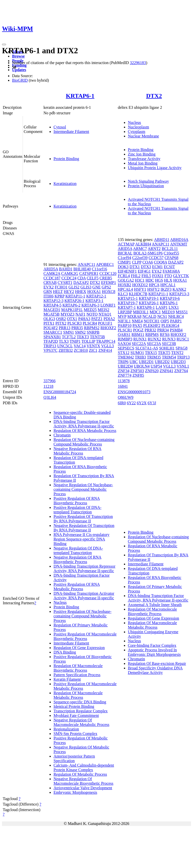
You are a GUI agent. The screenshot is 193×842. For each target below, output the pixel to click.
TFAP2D (50, 341)
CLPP (136, 262)
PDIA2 (109, 319)
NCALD (149, 316)
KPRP (59, 296)
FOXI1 (157, 276)
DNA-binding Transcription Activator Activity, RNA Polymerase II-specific (84, 595)
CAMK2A (51, 273)
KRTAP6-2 (71, 305)
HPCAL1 (167, 285)
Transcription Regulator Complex (81, 711)
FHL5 (146, 276)
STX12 (123, 353)
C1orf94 (124, 258)
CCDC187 (52, 278)
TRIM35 (154, 357)
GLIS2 (73, 287)
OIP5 (165, 321)
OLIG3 (49, 319)
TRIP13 (49, 346)
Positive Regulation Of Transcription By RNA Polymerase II (83, 518)
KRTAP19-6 (170, 298)
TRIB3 (140, 357)
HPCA (154, 285)
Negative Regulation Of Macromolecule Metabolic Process (81, 722)
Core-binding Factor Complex (152, 645)
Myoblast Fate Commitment (76, 715)
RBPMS (152, 334)
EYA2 (157, 271)
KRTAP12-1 (96, 296)
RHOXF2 (108, 328)
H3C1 (139, 280)
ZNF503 (137, 371)
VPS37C (50, 350)
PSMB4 (176, 330)
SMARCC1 (52, 332)
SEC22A (139, 343)
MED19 (168, 312)
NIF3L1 (124, 321)
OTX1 (72, 319)
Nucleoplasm (138, 127)
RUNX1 (140, 339)
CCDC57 (156, 258)
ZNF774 (124, 375)
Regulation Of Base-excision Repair (157, 663)
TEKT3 (83, 337)
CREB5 (106, 278)
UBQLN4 (142, 366)
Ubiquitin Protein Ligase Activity (155, 168)
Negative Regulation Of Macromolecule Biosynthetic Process (83, 781)
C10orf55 (171, 253)
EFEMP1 (108, 282)
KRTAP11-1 (75, 296)
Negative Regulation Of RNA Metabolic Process (78, 451)
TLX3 (64, 341)
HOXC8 (108, 291)
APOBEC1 (105, 264)
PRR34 (163, 330)
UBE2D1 (146, 362)
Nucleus (134, 122)
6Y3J (152, 403)
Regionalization (66, 729)
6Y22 (131, 403)
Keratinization (65, 183)
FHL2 (135, 276)
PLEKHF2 (151, 325)
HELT (58, 291)
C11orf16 (99, 269)
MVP (122, 316)
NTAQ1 (105, 314)
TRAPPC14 (105, 341)
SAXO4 (124, 343)
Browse (18, 56)
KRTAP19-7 (128, 303)
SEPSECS (126, 348)
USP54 (156, 366)
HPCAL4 (125, 289)
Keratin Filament (67, 679)
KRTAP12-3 (53, 301)
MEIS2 (103, 310)
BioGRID (20, 80)
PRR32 (150, 330)
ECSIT (169, 267)
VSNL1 (183, 366)
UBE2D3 (178, 362)
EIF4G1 (144, 271)
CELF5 (93, 278)
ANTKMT (178, 244)
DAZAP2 (81, 282)
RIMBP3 (125, 339)
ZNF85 (138, 375)
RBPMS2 (91, 328)
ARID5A (50, 269)
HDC (150, 280)
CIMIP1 (124, 262)
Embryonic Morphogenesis (75, 792)
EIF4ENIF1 (127, 271)
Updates (19, 70)
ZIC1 (93, 350)
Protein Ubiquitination (146, 186)
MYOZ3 (67, 314)
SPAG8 (181, 348)
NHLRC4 (176, 316)
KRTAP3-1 (94, 301)
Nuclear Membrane (143, 136)
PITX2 (60, 323)
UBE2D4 (125, 366)
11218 (48, 386)
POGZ (138, 330)
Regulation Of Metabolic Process (80, 774)
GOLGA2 (126, 280)
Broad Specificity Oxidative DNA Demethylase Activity (155, 670)
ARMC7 (140, 248)
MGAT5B (51, 314)
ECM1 (157, 267)
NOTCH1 (152, 321)
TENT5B (97, 337)
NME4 (137, 321)
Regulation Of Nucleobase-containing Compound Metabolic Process (84, 441)
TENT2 (177, 353)
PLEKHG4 (170, 325)
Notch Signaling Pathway (148, 181)
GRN (47, 291)
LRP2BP (125, 312)
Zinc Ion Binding (142, 154)
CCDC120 (108, 273)
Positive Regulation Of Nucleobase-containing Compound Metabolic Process (83, 616)
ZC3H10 (81, 350)
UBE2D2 (162, 362)
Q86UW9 (125, 397)
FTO (168, 276)
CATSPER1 (88, 273)
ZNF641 (166, 371)
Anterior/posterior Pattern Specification (74, 758)
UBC (133, 362)
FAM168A (171, 271)
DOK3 (123, 267)
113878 (124, 381)
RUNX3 (168, 339)
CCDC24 (68, 278)
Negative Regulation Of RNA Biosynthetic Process (78, 559)
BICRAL (125, 253)
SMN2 (80, 332)
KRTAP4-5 (52, 305)
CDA (81, 278)
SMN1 (68, 332)
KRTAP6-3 (90, 305)
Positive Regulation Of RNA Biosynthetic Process (77, 500)
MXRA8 (134, 316)
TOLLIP (88, 341)
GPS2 (106, 287)
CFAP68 (171, 258)
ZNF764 (181, 371)
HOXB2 (124, 285)
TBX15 (151, 353)
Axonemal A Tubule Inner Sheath (155, 605)
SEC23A (154, 343)
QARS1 (124, 334)
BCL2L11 (170, 248)
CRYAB (50, 282)
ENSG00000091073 (134, 392)
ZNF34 (123, 371)
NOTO (92, 314)
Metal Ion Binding (143, 163)
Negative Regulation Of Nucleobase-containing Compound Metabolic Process (83, 489)
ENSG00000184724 (59, 392)
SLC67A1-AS (146, 348)
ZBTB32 (66, 350)
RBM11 (137, 334)
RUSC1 (182, 339)
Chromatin (62, 435)
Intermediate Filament (71, 131)
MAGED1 (51, 310)
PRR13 (64, 328)
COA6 (147, 262)
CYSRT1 (65, 282)
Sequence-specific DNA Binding (80, 702)
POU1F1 (105, 323)
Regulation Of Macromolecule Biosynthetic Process (78, 668)
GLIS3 (85, 287)
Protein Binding (66, 159)
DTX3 (146, 267)
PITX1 (49, 323)
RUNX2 (154, 339)
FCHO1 (61, 287)
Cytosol (60, 127)
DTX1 (134, 267)
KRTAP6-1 (80, 95)
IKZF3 (166, 289)
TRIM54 (169, 357)
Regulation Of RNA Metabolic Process (85, 430)
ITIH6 (48, 296)
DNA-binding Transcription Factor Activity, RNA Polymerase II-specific (84, 423)
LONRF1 (108, 305)
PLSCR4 (90, 323)
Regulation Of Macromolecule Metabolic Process (78, 695)
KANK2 (179, 289)
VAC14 (80, 346)
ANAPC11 (86, 264)
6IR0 (122, 403)
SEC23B (169, 343)
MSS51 (182, 312)
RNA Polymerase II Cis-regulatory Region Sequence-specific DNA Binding (82, 539)
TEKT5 (164, 353)
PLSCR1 (125, 330)
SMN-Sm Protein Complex (75, 733)
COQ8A (160, 262)
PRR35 (77, 328)
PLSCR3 (74, 323)
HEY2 (69, 291)
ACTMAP (126, 244)
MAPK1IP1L (72, 310)
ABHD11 (161, 239)
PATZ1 (97, 319)
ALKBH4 (143, 244)
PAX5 (137, 325)
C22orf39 (140, 258)
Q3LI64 (49, 397)
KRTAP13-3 (179, 294)
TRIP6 (123, 362)
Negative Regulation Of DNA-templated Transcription (78, 550)
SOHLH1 (166, 348)
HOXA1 (94, 291)
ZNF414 (105, 350)
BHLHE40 (82, 269)
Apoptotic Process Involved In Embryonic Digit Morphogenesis (154, 652)
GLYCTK (181, 276)
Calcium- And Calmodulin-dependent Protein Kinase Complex (84, 767)
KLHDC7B (138, 294)
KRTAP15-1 (128, 298)
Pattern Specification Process (77, 675)
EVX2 (48, 287)
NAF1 (80, 314)
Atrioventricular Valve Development (83, 788)
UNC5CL (65, 346)
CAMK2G (69, 273)
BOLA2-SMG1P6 (148, 253)
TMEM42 (126, 357)
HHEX (80, 291)
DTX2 (154, 95)
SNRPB (93, 332)
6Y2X (142, 403)
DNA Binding (65, 652)
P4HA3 (84, 319)
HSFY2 (153, 289)
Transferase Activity (144, 159)
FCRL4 (124, 276)
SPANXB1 (52, 337)
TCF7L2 (69, 337)
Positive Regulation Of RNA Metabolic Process (77, 586)
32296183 (138, 63)
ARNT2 (154, 248)
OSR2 (61, 319)
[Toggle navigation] (4, 44)
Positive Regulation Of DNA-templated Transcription (78, 509)
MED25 (90, 310)
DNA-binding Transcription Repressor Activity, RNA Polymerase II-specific (84, 568)
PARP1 (176, 321)
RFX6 (165, 334)
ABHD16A (179, 239)
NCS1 (162, 316)
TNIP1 (75, 341)
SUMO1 (137, 353)
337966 (49, 381)
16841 (123, 386)
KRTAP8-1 (146, 307)
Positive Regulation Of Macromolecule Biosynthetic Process (85, 636)
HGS (159, 280)
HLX (168, 280)
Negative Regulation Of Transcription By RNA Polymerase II (84, 527)
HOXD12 (140, 285)
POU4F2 (50, 328)
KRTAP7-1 (127, 307)
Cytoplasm (136, 131)
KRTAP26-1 (74, 301)
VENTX (93, 346)
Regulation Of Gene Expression (79, 648)
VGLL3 (107, 346)
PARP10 (125, 325)
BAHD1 (65, 269)
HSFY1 (140, 289)
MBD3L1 (141, 312)
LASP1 (162, 307)
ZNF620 (152, 371)
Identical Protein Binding (74, 706)
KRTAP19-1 (149, 298)
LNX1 (174, 307)
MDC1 (155, 312)
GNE (96, 287)
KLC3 (123, 294)
